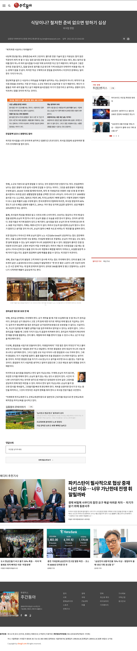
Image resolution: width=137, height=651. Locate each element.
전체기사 (66, 609)
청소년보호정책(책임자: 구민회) (78, 634)
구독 (31, 407)
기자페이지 (104, 605)
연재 (101, 593)
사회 (64, 597)
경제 (83, 593)
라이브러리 (104, 601)
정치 (64, 593)
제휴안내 (34, 634)
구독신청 (122, 597)
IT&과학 (85, 601)
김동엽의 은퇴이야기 (16, 407)
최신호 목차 (104, 597)
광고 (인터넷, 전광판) (22, 634)
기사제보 (122, 593)
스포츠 (65, 605)
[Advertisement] (40, 163)
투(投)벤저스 (100, 88)
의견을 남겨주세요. (15, 449)
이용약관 (49, 634)
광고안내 (122, 601)
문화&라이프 (68, 601)
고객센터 (42, 634)
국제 (83, 597)
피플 (83, 605)
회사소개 (11, 634)
